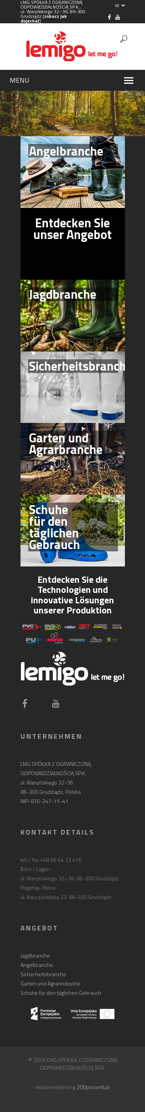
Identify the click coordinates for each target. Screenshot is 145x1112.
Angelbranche (36, 965)
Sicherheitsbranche (43, 974)
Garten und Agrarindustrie (50, 983)
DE (120, 6)
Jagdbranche (35, 955)
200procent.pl (93, 1087)
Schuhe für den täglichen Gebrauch (60, 993)
